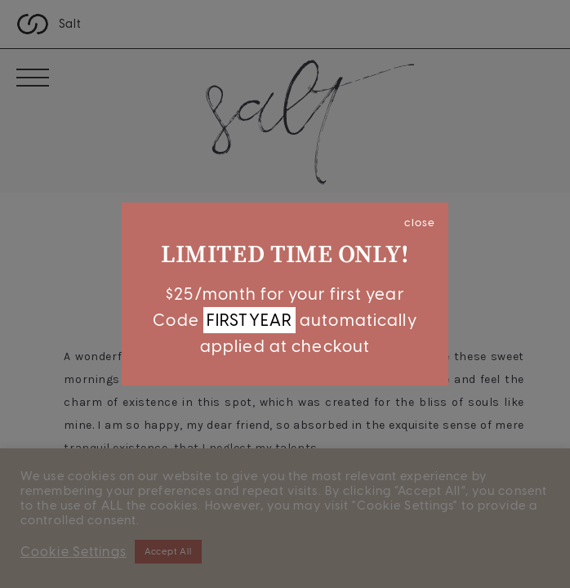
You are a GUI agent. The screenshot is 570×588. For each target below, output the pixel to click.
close (419, 222)
